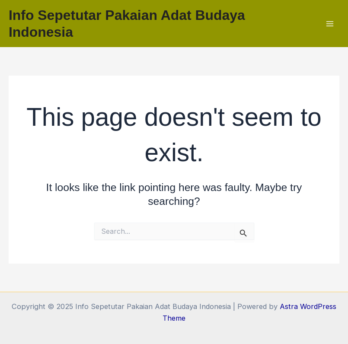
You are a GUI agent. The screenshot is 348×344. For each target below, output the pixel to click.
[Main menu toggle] (329, 23)
